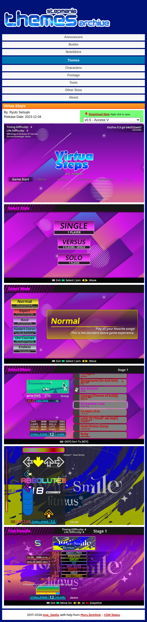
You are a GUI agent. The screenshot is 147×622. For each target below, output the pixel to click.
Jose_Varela (51, 615)
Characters (73, 68)
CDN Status (112, 615)
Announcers (73, 37)
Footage (73, 75)
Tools (73, 83)
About (73, 97)
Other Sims (73, 90)
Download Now (99, 114)
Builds (73, 44)
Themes (73, 60)
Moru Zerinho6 (91, 615)
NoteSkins (73, 52)
